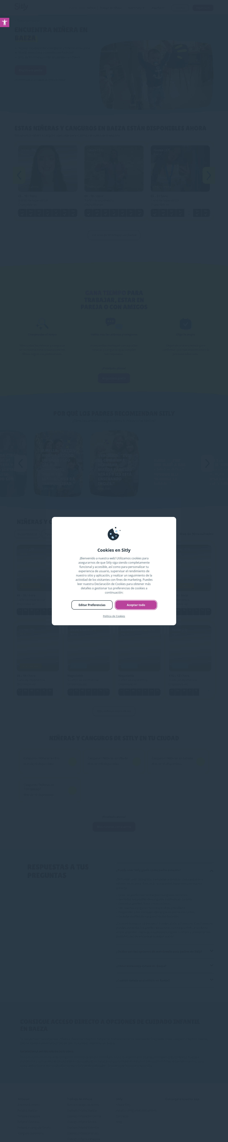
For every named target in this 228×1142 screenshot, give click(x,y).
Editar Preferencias (92, 605)
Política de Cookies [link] (114, 616)
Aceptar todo (136, 605)
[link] (4, 22)
